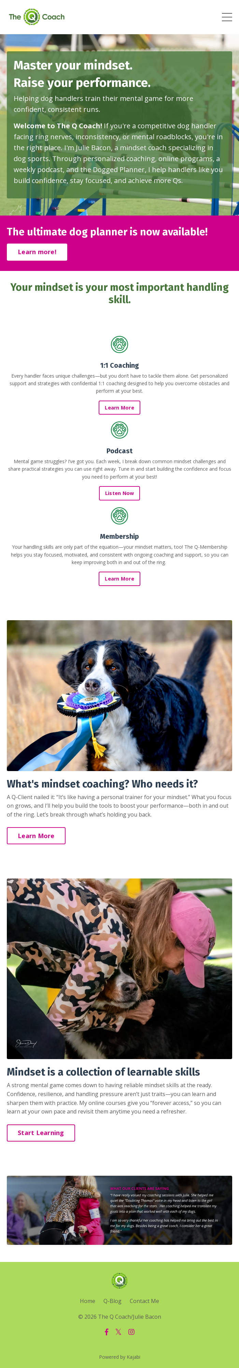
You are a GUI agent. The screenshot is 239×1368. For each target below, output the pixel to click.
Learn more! (37, 252)
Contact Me (144, 1301)
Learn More (119, 407)
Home (87, 1301)
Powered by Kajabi (119, 1357)
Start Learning (41, 1133)
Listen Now (119, 493)
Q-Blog (112, 1301)
